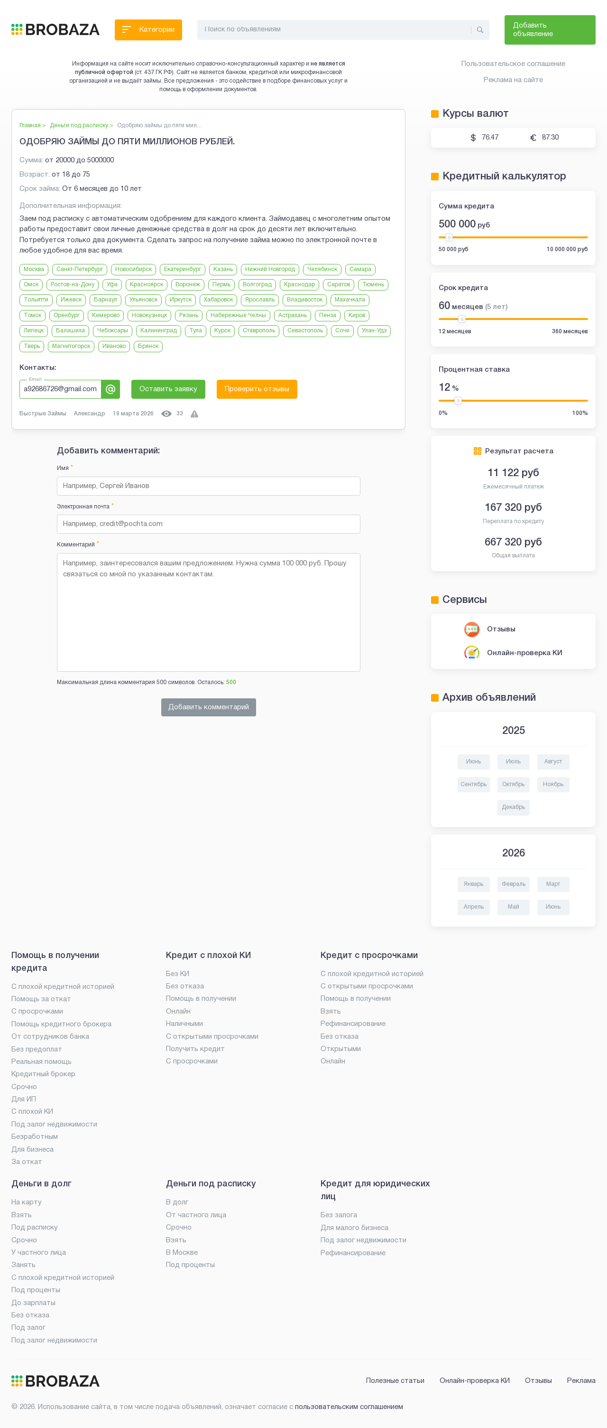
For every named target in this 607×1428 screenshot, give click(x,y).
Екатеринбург (182, 269)
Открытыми (341, 1049)
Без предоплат (36, 1049)
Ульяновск (143, 299)
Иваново (114, 346)
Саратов (338, 284)
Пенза (327, 315)
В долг (177, 1202)
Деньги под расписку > (81, 125)
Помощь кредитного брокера (61, 1024)
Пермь (221, 284)
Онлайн (178, 1011)
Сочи (342, 330)
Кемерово (106, 315)
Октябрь (513, 784)
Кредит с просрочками (369, 955)
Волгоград (257, 284)
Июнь (473, 761)
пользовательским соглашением (349, 1407)
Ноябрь (553, 784)
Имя (65, 468)
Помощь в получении (201, 999)
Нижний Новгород (270, 269)
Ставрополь (259, 330)
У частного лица (38, 1253)
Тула (195, 330)
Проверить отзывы (257, 389)
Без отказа (185, 986)
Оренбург (67, 315)
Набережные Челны (238, 315)
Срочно (24, 1087)
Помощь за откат (41, 999)
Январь (473, 884)
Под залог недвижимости (54, 1124)
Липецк (34, 330)
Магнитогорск (71, 346)
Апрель (474, 907)
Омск (31, 284)
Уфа (112, 284)
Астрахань (292, 315)
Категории (148, 32)
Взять (331, 1011)
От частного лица (196, 1215)
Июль (513, 761)
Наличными (184, 1024)
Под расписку (34, 1227)
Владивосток (304, 299)
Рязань (188, 315)
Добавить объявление (533, 30)
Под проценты (35, 1290)
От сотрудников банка (50, 1036)
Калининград (158, 330)
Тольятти (36, 299)
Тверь (32, 346)
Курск (222, 330)
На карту (26, 1202)
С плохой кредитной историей (62, 987)
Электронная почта (85, 507)
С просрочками (37, 1011)
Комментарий (78, 545)
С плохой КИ (32, 1112)
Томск (32, 315)
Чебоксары (112, 330)
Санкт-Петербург (79, 269)
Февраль (513, 884)
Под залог (28, 1328)
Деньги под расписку (211, 1184)
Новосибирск (133, 269)
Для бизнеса (32, 1149)
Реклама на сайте (513, 80)
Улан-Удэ (374, 330)
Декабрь (513, 807)
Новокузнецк (149, 315)
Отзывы (501, 629)
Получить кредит (195, 1049)
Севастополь (305, 330)
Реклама (581, 1381)
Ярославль (260, 299)
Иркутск (181, 299)
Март (553, 884)
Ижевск (71, 299)
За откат (26, 1162)
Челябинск (322, 269)
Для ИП (23, 1099)
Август (553, 761)
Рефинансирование (353, 1024)
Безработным (34, 1137)
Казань (223, 269)
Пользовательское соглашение (513, 64)
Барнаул (105, 299)
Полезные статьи (395, 1381)
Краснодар (299, 284)
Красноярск (146, 284)
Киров (357, 315)
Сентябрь (473, 784)
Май (513, 907)
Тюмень (373, 284)
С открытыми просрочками (212, 1036)
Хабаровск (218, 299)
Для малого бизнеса (354, 1228)
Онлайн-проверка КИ (524, 653)
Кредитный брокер (43, 1074)
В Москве (182, 1253)
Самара (360, 269)
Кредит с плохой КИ (208, 955)
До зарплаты (33, 1303)
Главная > (32, 125)
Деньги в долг (41, 1184)
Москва (34, 269)
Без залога (339, 1215)
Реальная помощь (41, 1062)
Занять (23, 1265)
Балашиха (70, 330)
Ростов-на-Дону (72, 284)
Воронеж (187, 284)
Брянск (148, 346)
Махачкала (350, 299)
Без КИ (177, 974)
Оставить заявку (168, 389)
